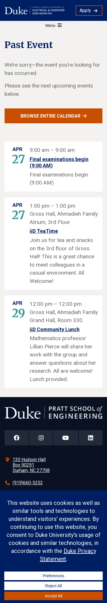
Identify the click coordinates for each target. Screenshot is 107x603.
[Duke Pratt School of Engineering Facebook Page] (17, 437)
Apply (85, 10)
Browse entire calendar (50, 116)
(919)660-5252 (28, 482)
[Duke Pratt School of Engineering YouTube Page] (65, 437)
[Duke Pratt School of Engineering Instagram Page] (41, 437)
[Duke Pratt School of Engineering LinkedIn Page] (91, 437)
